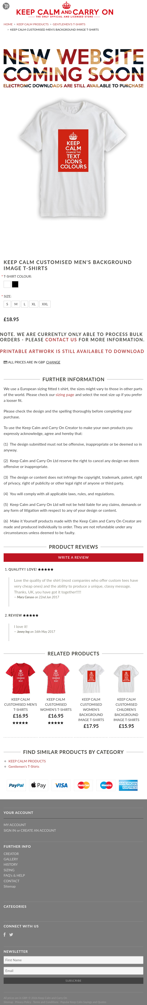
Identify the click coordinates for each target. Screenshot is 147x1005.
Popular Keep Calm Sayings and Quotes (83, 1002)
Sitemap (10, 886)
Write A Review (73, 557)
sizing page (65, 394)
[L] (24, 304)
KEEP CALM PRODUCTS (33, 24)
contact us (61, 339)
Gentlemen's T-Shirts (69, 24)
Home (8, 24)
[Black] (15, 284)
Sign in (10, 830)
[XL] (33, 304)
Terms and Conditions (46, 1002)
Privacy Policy (23, 1002)
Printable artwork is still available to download (72, 351)
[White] (8, 284)
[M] (16, 304)
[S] (7, 304)
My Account (15, 825)
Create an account (38, 830)
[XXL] (45, 304)
